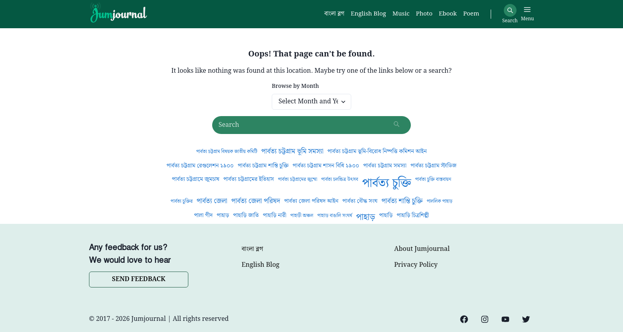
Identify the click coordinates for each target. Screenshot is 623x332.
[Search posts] (311, 125)
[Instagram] (485, 319)
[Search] (510, 10)
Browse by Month (295, 86)
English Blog (260, 265)
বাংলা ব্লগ (252, 249)
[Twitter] (526, 319)
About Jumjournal (422, 249)
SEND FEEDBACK (138, 279)
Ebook (448, 14)
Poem (471, 14)
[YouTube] (505, 319)
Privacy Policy (415, 265)
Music (401, 14)
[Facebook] (464, 319)
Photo (424, 14)
